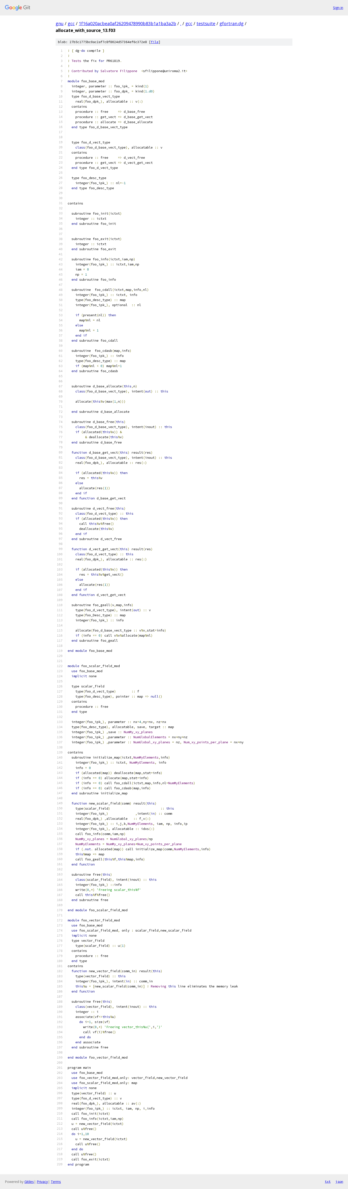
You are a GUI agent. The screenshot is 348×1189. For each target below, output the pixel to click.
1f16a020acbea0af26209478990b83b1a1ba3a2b (127, 23)
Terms (56, 1181)
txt (328, 1181)
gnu (60, 23)
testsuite (205, 23)
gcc (71, 23)
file (155, 42)
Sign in (338, 7)
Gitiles (29, 1181)
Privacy (42, 1181)
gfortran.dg (231, 23)
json (339, 1181)
